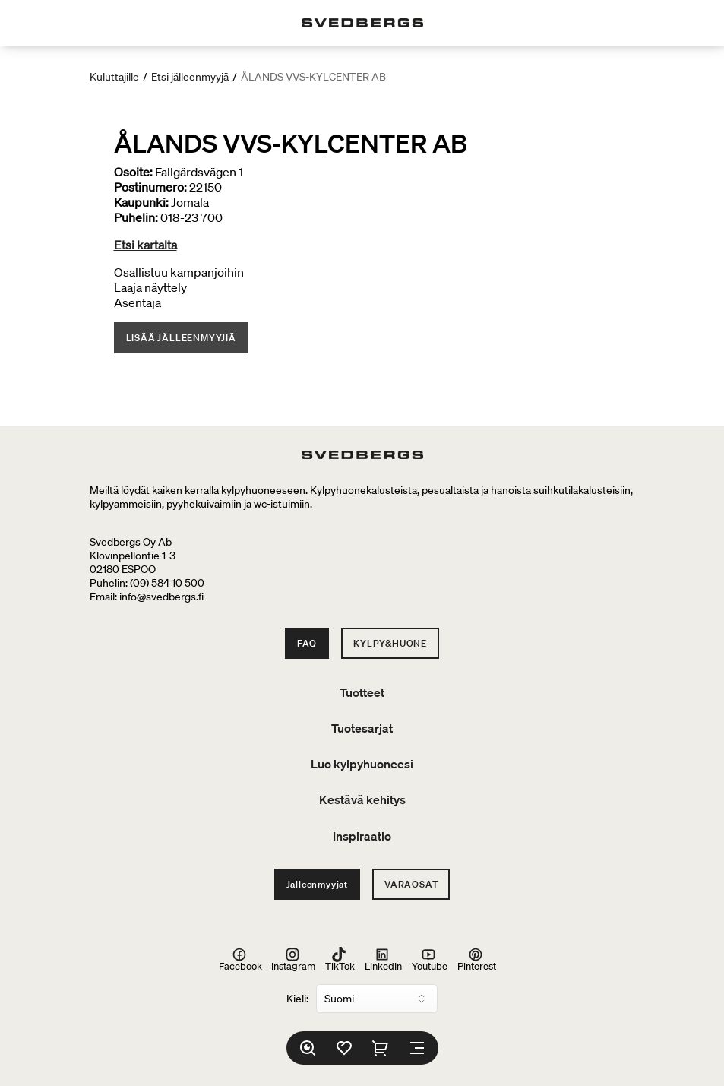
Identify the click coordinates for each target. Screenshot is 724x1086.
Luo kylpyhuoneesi (362, 763)
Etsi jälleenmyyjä (190, 77)
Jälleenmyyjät (317, 884)
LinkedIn (383, 960)
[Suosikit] (344, 1048)
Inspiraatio (362, 836)
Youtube (429, 960)
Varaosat (411, 884)
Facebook (240, 960)
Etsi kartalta (145, 244)
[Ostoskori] (380, 1048)
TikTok (340, 960)
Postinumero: (150, 187)
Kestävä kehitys (362, 799)
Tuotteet (362, 692)
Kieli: (297, 998)
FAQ (307, 643)
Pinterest (476, 960)
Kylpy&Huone (390, 643)
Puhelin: (136, 217)
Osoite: (133, 171)
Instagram (293, 960)
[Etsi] (308, 1048)
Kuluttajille (114, 77)
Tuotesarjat (362, 728)
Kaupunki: (141, 202)
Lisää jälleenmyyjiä (181, 337)
